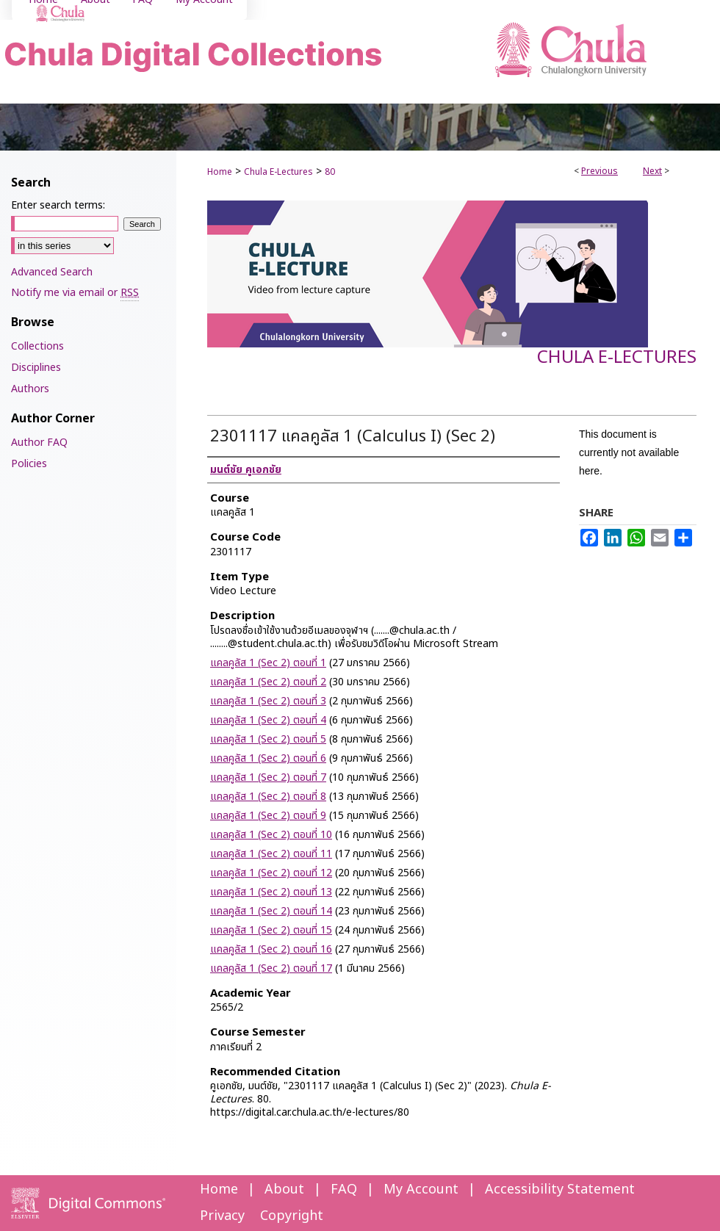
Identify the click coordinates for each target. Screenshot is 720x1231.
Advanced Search (52, 272)
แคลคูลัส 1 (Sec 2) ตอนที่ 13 (271, 892)
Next (652, 171)
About (284, 1189)
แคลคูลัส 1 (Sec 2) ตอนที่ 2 (268, 682)
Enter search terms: (58, 205)
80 (330, 171)
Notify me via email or (75, 292)
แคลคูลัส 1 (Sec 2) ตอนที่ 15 (271, 930)
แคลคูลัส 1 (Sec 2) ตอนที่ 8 (268, 796)
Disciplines (36, 367)
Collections (37, 346)
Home (219, 171)
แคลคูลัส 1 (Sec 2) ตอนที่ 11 (271, 854)
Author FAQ (39, 442)
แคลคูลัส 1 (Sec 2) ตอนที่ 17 (271, 968)
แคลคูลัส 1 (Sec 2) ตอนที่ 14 (271, 911)
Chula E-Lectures (278, 171)
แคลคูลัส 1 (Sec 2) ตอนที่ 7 (268, 777)
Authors (30, 389)
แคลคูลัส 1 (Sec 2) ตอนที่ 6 (268, 758)
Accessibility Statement (560, 1189)
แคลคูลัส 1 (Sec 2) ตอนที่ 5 (268, 739)
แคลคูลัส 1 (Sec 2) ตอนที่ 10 (271, 834)
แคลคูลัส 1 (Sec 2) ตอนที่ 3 (268, 701)
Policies (29, 464)
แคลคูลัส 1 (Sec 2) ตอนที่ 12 (271, 873)
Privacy (222, 1216)
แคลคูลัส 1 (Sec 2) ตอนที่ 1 (268, 663)
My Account (421, 1189)
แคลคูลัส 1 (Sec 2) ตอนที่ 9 (268, 815)
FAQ (344, 1189)
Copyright (291, 1216)
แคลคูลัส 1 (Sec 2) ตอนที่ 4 (268, 720)
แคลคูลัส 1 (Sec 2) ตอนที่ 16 (271, 949)
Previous (599, 171)
